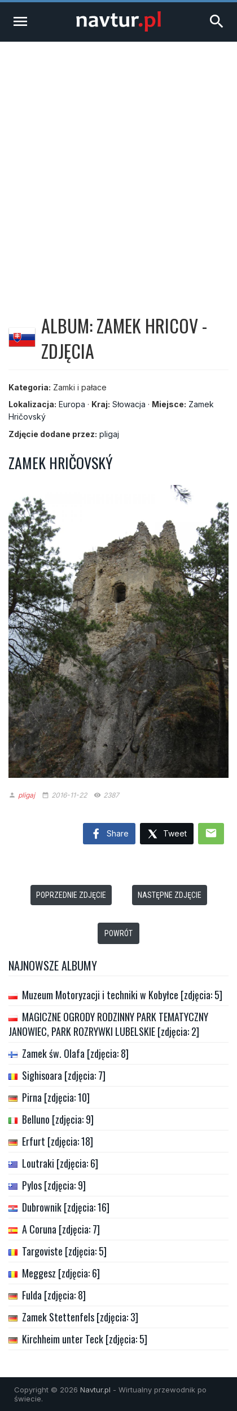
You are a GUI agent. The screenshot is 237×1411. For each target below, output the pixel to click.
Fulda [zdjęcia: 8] (54, 1295)
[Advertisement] (118, 165)
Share (109, 834)
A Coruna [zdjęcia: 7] (61, 1229)
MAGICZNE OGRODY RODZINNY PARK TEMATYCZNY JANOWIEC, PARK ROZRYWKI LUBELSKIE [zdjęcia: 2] (108, 1024)
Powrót (118, 933)
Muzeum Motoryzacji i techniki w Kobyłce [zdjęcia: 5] (122, 994)
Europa (72, 404)
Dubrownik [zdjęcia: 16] (65, 1207)
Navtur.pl (95, 1389)
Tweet (167, 834)
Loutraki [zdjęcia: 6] (60, 1163)
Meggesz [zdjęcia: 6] (61, 1273)
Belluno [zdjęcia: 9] (58, 1119)
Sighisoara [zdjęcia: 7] (64, 1075)
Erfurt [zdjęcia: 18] (57, 1141)
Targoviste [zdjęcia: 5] (64, 1251)
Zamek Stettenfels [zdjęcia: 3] (80, 1317)
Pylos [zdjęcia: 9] (54, 1185)
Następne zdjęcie (169, 895)
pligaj (109, 434)
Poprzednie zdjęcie (71, 895)
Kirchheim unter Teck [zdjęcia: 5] (84, 1339)
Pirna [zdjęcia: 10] (56, 1097)
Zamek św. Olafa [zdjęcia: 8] (75, 1053)
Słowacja (129, 404)
